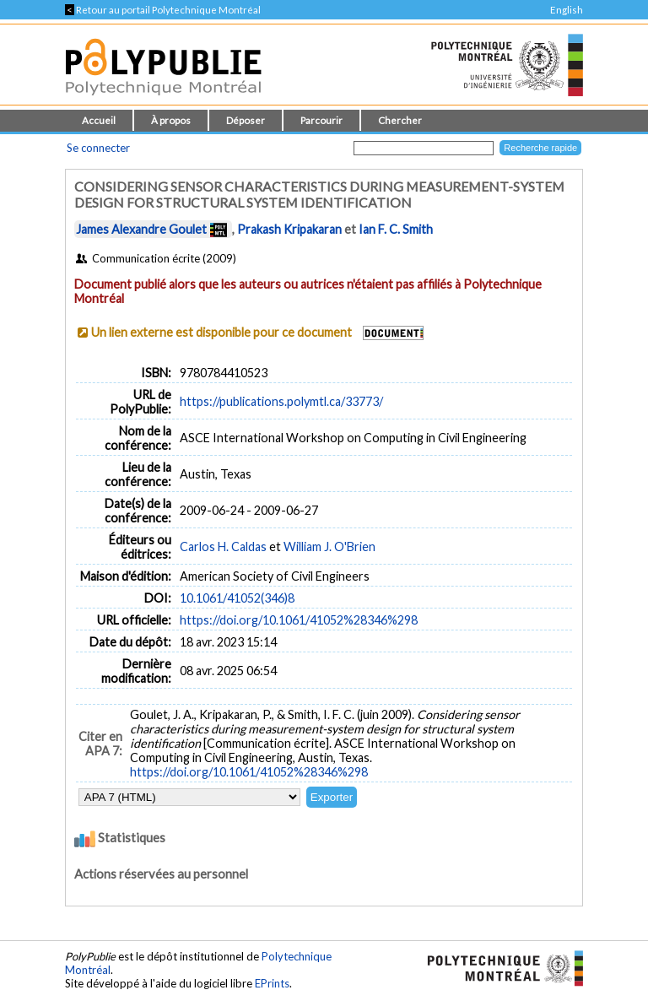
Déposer (245, 120)
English (566, 9)
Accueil (99, 120)
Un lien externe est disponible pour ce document (221, 332)
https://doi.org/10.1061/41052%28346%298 (299, 620)
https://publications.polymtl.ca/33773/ (281, 401)
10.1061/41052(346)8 (237, 598)
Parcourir (321, 120)
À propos (171, 120)
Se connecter (98, 147)
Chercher (400, 120)
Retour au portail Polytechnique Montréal (163, 9)
